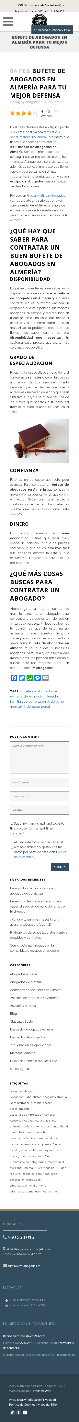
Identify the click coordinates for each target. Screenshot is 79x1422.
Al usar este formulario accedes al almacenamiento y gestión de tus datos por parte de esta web (40, 849)
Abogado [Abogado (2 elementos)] (16, 1091)
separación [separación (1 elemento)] (17, 1179)
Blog (16, 102)
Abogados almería (23, 974)
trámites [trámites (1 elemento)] (40, 1191)
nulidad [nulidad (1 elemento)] (61, 1167)
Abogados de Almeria (26, 982)
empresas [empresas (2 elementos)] (44, 1144)
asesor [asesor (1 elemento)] (47, 1102)
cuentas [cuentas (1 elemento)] (28, 1132)
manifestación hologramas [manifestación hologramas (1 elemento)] (28, 1162)
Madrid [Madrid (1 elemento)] (49, 1156)
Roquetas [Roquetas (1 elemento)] (28, 1173)
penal (14, 137)
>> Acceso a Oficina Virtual (52, 30)
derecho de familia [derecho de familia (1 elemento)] (22, 1138)
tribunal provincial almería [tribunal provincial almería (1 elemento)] (28, 1185)
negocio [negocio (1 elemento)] (49, 1167)
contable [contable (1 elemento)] (16, 1132)
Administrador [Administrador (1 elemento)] (19, 1102)
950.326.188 (27, 1336)
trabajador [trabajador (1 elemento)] (33, 1179)
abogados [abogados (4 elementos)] (30, 1091)
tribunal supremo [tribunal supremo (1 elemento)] (22, 1191)
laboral (42, 137)
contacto (16, 668)
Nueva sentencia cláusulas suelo (33, 1061)
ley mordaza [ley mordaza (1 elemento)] (52, 1150)
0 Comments (53, 102)
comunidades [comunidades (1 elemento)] (40, 1126)
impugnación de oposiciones (31, 1045)
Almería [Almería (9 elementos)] (36, 1102)
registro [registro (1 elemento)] (15, 1173)
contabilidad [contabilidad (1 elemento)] (59, 1126)
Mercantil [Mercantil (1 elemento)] (16, 1167)
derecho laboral (36, 701)
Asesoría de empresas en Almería (34, 998)
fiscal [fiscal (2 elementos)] (13, 1150)
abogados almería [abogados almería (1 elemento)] (55, 1097)
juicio (13, 412)
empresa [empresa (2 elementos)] (30, 1144)
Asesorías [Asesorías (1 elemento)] (16, 1120)
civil (58, 132)
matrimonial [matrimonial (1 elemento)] (56, 1162)
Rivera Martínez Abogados (46, 195)
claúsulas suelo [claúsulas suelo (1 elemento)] (45, 1120)
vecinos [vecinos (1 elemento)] (53, 1191)
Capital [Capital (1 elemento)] (29, 1120)
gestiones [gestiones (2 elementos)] (25, 1150)
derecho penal (38, 707)
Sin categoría (19, 1069)
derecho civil (34, 696)
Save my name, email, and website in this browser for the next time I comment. (38, 828)
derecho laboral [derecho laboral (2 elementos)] (47, 1138)
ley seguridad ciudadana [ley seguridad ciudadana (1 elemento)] (26, 1156)
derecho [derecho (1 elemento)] (41, 1132)
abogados (32, 102)
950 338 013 (21, 1231)
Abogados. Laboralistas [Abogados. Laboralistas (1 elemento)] (25, 1097)
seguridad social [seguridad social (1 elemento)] (47, 1173)
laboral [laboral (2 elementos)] (38, 1150)
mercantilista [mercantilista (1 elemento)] (33, 1167)
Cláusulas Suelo (21, 1021)
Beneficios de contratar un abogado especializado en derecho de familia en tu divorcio (38, 906)
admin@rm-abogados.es (23, 1259)
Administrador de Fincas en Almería (35, 990)
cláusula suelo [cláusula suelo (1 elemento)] (20, 1126)
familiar (49, 132)
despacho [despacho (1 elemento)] (16, 1144)
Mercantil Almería (22, 1053)
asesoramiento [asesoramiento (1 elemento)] (20, 1108)
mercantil (26, 137)
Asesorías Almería (23, 1006)
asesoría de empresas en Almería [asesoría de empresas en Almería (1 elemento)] (32, 1114)
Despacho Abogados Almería (31, 1029)
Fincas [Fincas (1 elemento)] (57, 1144)
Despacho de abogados (27, 1037)
